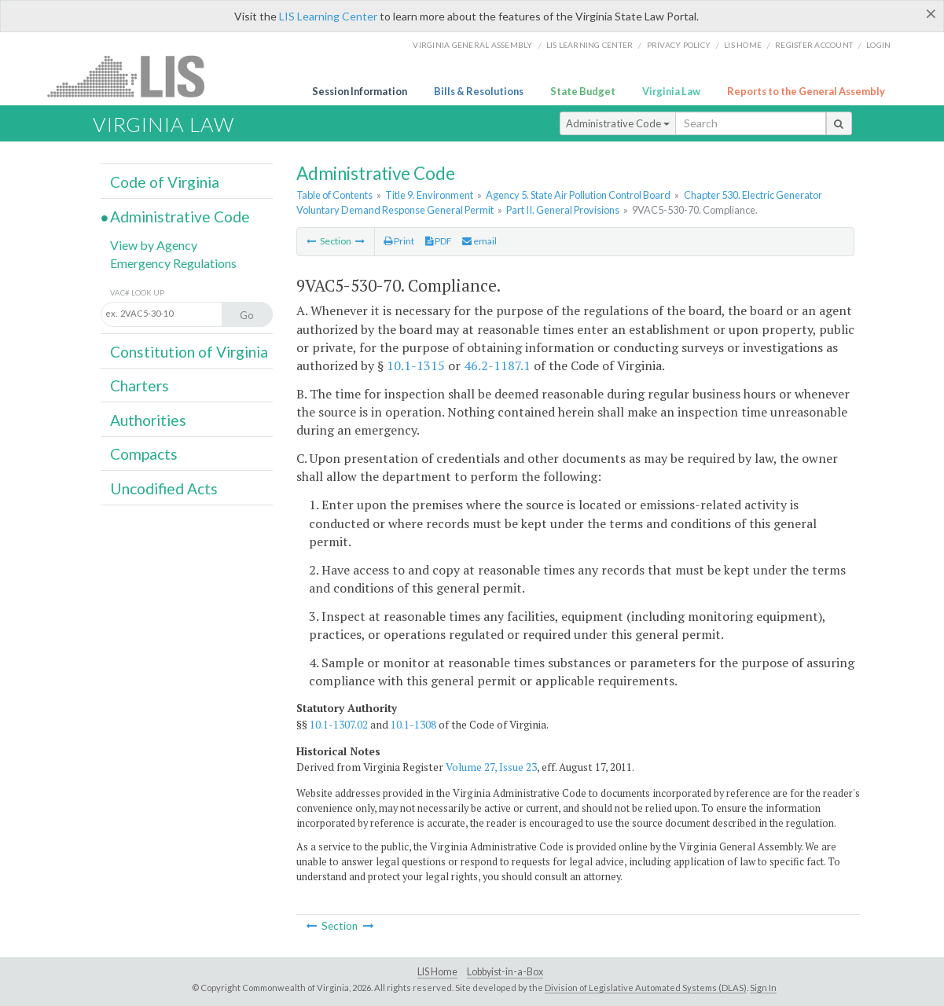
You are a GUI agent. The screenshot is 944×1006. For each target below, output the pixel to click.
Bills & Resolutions (478, 91)
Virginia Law (671, 91)
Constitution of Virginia (189, 352)
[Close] (931, 13)
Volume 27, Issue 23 (491, 767)
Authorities (148, 420)
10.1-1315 (416, 365)
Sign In (763, 987)
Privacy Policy (679, 45)
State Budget (582, 91)
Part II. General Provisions (562, 210)
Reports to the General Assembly (806, 91)
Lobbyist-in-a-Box (505, 972)
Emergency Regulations (173, 262)
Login (878, 45)
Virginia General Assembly (472, 45)
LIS (134, 75)
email (479, 241)
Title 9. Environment (429, 195)
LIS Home (437, 972)
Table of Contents (334, 195)
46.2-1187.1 (497, 365)
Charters (139, 385)
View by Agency (153, 244)
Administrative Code (618, 123)
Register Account (814, 45)
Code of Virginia (164, 182)
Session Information (359, 91)
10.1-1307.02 (339, 725)
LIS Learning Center (328, 16)
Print (399, 241)
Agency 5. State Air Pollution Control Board (578, 195)
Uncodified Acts (164, 488)
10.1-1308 (413, 725)
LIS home (743, 45)
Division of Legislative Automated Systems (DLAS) (646, 987)
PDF (438, 241)
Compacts (144, 454)
